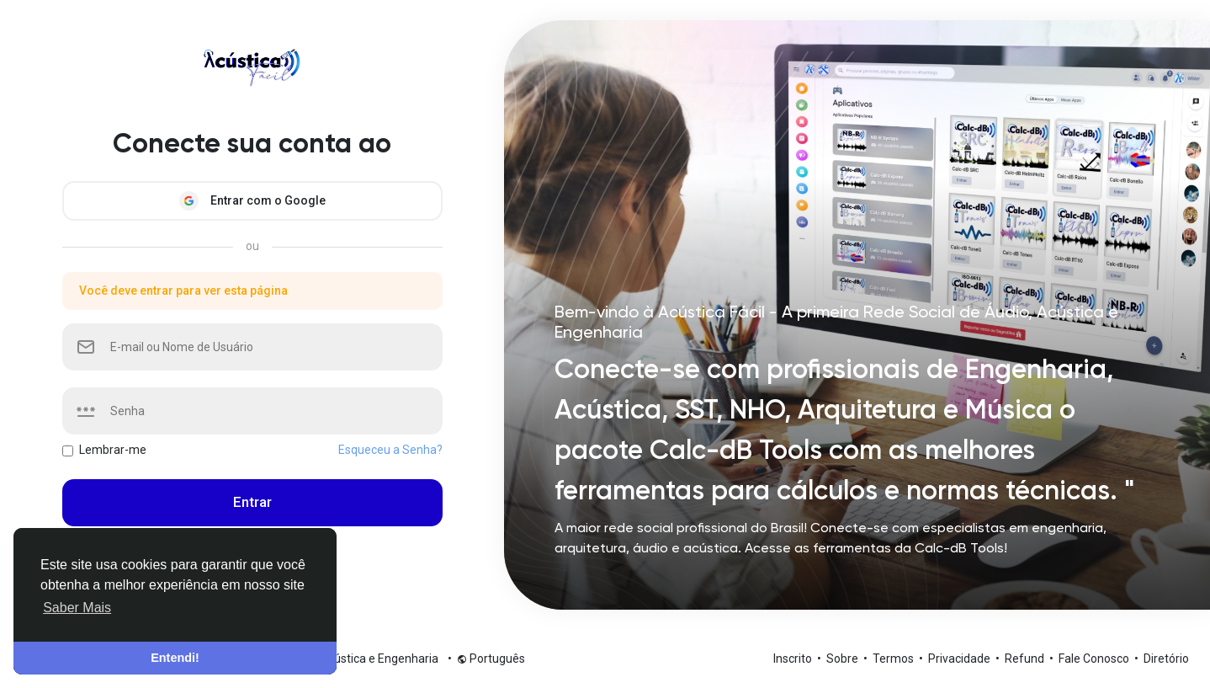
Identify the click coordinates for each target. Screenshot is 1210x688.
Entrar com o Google (252, 201)
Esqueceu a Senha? (390, 449)
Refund (1026, 658)
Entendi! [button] (175, 657)
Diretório (1166, 658)
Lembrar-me (112, 449)
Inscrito (794, 658)
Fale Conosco (1095, 658)
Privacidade (960, 658)
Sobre (843, 658)
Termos (894, 658)
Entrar (252, 501)
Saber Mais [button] (77, 607)
